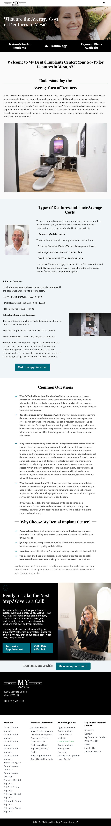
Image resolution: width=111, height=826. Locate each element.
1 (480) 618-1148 (16, 700)
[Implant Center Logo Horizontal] (15, 1)
